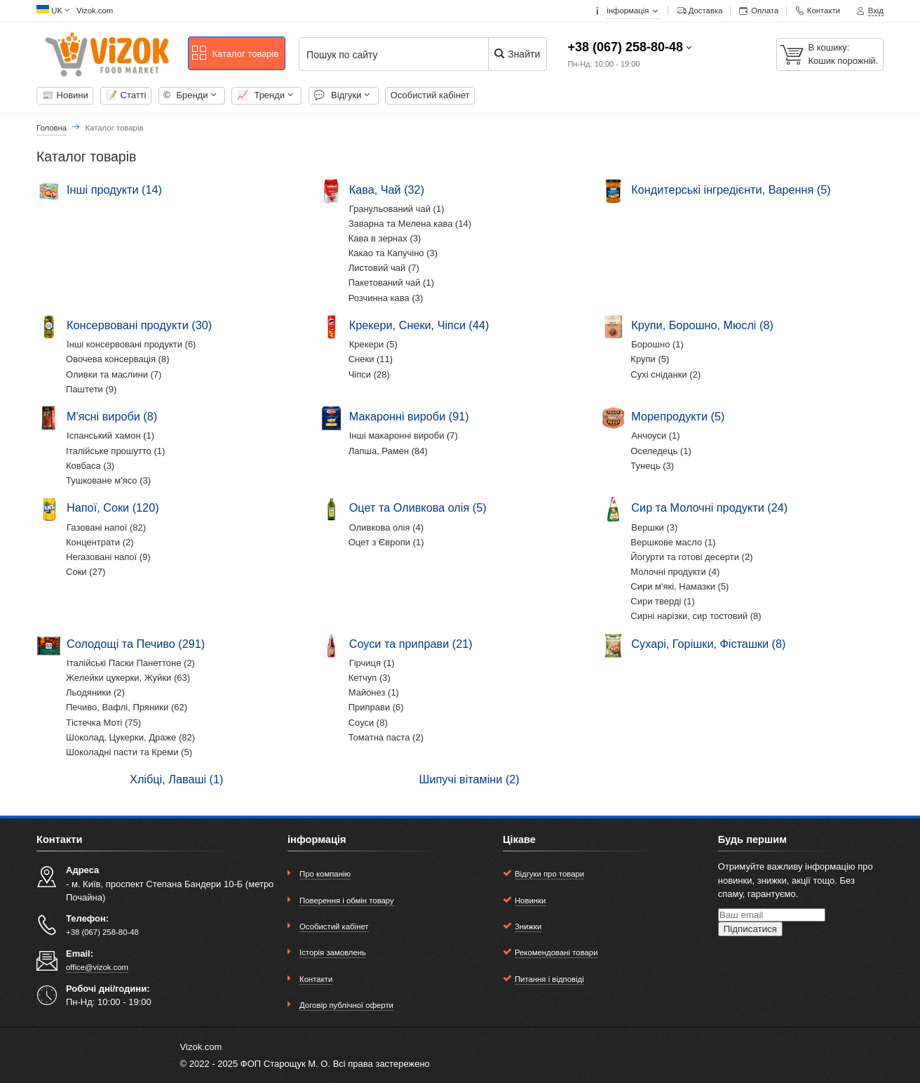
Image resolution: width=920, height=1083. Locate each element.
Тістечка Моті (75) (103, 722)
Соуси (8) (368, 722)
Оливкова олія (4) (386, 527)
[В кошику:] (830, 54)
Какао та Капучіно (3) (393, 253)
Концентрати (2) (100, 542)
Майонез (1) (374, 692)
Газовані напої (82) (106, 527)
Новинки (530, 900)
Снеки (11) (371, 359)
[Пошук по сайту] (401, 55)
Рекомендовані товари (556, 952)
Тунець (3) (652, 465)
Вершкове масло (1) (672, 542)
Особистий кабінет (430, 95)
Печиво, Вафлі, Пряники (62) (126, 707)
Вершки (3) (654, 527)
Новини (65, 95)
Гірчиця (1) (372, 663)
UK (56, 10)
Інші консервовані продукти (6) (131, 344)
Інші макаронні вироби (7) (403, 435)
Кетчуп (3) (370, 677)
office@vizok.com (97, 967)
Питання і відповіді (549, 979)
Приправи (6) (376, 707)
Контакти (315, 979)
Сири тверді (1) (662, 601)
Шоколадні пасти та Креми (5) (129, 752)
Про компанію (325, 874)
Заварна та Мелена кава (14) (410, 223)
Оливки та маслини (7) (113, 374)
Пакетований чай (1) (391, 282)
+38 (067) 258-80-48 (626, 47)
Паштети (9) (91, 389)
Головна (51, 128)
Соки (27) (85, 571)
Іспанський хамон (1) (110, 435)
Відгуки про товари (549, 874)
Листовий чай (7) (384, 268)
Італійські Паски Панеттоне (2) (131, 663)
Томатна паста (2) (386, 737)
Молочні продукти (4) (674, 571)
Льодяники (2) (95, 692)
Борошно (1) (657, 344)
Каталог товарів (234, 53)
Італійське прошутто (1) (115, 451)
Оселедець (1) (660, 451)
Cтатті (126, 95)
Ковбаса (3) (90, 465)
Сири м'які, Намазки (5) (679, 586)
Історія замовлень (332, 952)
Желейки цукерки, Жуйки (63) (128, 677)
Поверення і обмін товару (346, 900)
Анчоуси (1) (655, 435)
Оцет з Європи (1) (386, 542)
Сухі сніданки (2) (665, 374)
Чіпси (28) (369, 374)
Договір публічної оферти (346, 1005)
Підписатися (750, 929)
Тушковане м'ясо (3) (108, 480)
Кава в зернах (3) (385, 238)
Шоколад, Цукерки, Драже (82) (130, 737)
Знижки (528, 926)
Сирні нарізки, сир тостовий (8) (695, 616)
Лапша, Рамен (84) (388, 451)
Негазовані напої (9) (108, 557)
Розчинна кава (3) (386, 298)
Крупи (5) (649, 359)
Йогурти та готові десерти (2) (691, 557)
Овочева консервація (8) (118, 359)
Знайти (516, 53)
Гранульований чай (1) (397, 209)
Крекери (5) (373, 344)
